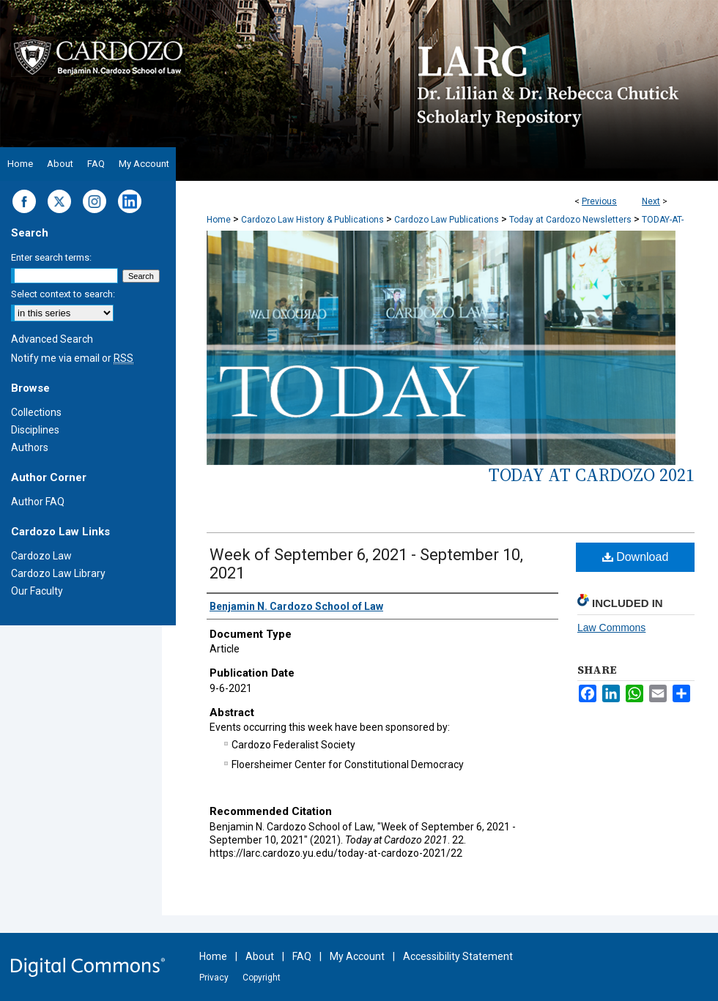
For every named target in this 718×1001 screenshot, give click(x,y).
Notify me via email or (72, 358)
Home (219, 220)
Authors (29, 447)
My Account (357, 956)
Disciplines (35, 430)
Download (635, 557)
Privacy (214, 977)
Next (651, 201)
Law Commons (611, 627)
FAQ (301, 956)
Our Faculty (37, 591)
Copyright (262, 977)
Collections (36, 412)
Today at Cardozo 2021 (592, 475)
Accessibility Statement (458, 956)
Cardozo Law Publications (446, 220)
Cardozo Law (41, 556)
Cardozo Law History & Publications (312, 220)
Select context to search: (63, 294)
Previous (599, 201)
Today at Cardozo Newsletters (570, 220)
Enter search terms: (51, 257)
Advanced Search (52, 339)
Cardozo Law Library (58, 573)
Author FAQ (37, 501)
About (259, 956)
